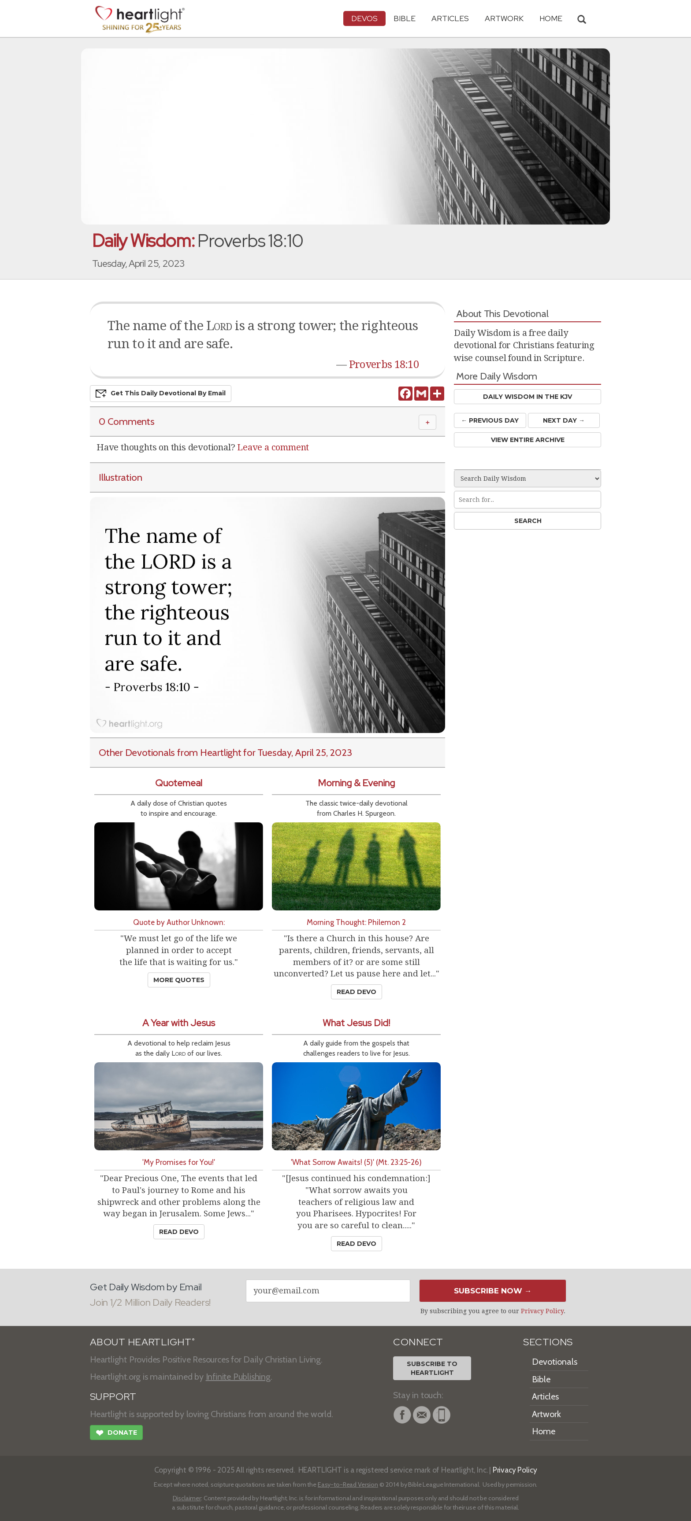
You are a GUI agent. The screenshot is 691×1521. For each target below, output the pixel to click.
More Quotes (178, 980)
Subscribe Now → (493, 1290)
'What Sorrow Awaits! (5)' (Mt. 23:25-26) (356, 1162)
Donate (116, 1434)
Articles (450, 18)
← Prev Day (490, 420)
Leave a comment (273, 447)
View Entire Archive (528, 440)
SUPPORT (113, 1396)
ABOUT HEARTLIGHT (142, 1342)
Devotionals (554, 1361)
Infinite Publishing (238, 1376)
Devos (364, 18)
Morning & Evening (356, 783)
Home (543, 1431)
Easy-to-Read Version (348, 1484)
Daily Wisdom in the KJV (527, 397)
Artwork (504, 18)
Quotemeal (178, 783)
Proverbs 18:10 (384, 364)
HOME (550, 18)
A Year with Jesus (178, 1022)
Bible (405, 18)
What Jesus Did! (356, 1022)
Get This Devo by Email (161, 393)
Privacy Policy (542, 1311)
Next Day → (564, 420)
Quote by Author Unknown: (179, 922)
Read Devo (356, 992)
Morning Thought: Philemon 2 (356, 922)
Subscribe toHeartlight (432, 1368)
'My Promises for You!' (178, 1162)
